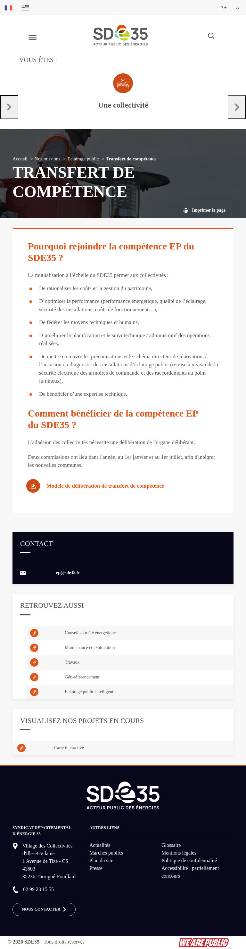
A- (238, 7)
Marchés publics (106, 853)
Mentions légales (178, 853)
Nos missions (47, 158)
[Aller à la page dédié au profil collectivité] (123, 92)
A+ (223, 7)
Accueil (20, 158)
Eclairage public (83, 158)
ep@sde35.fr (68, 572)
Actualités (99, 845)
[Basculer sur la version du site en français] (8, 7)
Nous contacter (44, 909)
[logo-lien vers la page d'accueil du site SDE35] (120, 34)
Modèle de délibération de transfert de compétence (105, 486)
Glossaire (171, 845)
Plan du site (101, 860)
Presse (95, 868)
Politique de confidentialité (189, 860)
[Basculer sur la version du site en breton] (25, 7)
